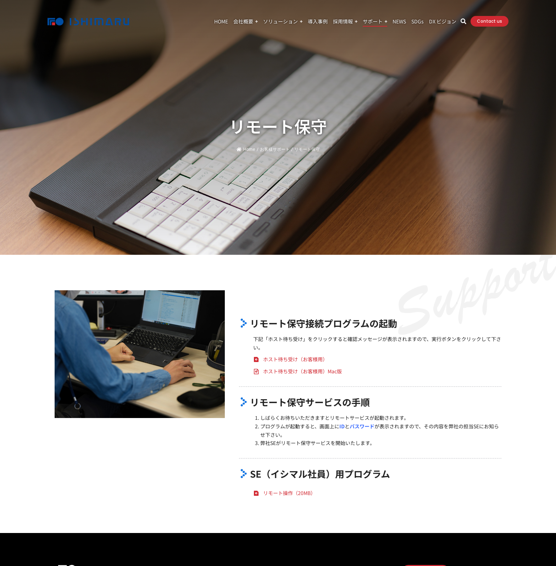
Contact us (489, 21)
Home (246, 149)
